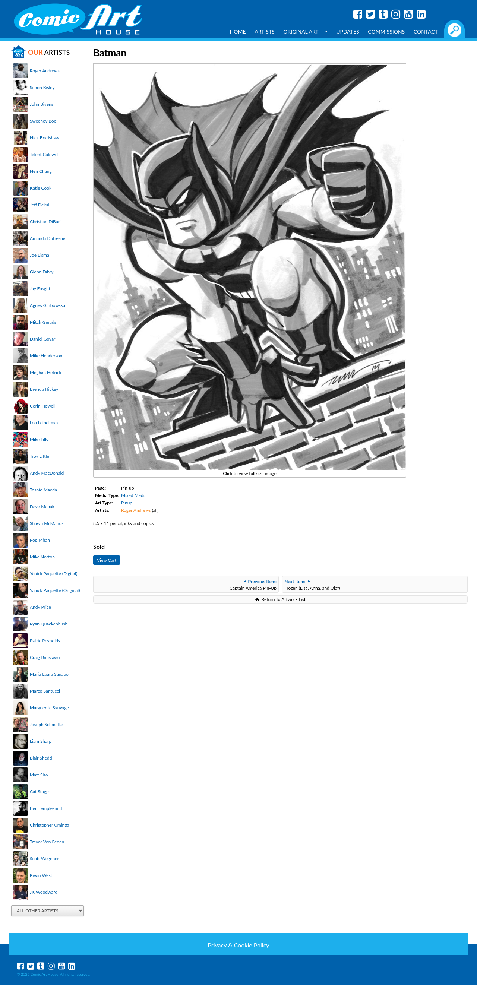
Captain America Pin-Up (253, 585)
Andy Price (40, 607)
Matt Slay (39, 774)
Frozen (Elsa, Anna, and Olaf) (312, 585)
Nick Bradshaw (44, 137)
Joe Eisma (39, 255)
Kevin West (41, 875)
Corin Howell (43, 406)
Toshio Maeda (43, 489)
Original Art (305, 31)
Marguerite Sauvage (49, 707)
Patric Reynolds (45, 640)
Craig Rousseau (45, 657)
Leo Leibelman (44, 422)
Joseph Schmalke (46, 724)
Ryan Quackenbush (48, 624)
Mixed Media (134, 495)
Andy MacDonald (47, 473)
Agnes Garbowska (47, 305)
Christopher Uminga (49, 825)
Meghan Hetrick (45, 372)
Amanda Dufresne (47, 238)
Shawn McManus (46, 523)
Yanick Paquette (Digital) (53, 573)
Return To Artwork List (284, 599)
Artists (265, 31)
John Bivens (41, 104)
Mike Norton (42, 557)
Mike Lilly (39, 439)
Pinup (126, 503)
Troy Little (39, 456)
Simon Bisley (42, 87)
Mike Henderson (46, 355)
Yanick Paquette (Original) (55, 590)
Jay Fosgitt (40, 288)
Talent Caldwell (45, 154)
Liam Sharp (40, 741)
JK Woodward (43, 892)
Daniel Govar (42, 339)
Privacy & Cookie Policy (238, 944)
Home (238, 31)
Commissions (386, 31)
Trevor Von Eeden (47, 842)
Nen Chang (41, 171)
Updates (347, 31)
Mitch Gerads (43, 322)
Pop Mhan (40, 540)
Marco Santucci (45, 691)
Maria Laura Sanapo (49, 674)
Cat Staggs (40, 791)
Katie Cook (40, 188)
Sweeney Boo (43, 121)
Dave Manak (42, 506)
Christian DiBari (45, 221)
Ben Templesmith (46, 808)
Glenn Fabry (42, 272)
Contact (426, 31)
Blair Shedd (41, 758)
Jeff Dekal (39, 205)
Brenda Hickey (44, 389)
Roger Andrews (45, 70)
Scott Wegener (44, 858)
